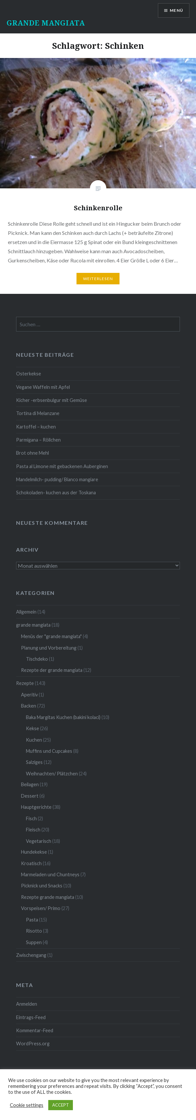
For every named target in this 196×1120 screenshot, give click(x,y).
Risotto (34, 931)
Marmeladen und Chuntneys (50, 874)
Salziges (34, 762)
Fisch (31, 818)
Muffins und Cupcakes (49, 751)
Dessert (29, 796)
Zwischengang (31, 955)
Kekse (32, 728)
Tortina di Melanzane (37, 413)
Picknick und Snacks (41, 885)
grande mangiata (33, 625)
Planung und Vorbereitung (48, 648)
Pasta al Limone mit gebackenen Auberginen (62, 466)
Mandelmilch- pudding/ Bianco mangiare (57, 479)
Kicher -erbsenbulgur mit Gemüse (51, 400)
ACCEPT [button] (60, 1105)
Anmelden (26, 1004)
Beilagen (30, 784)
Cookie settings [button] (26, 1105)
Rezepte (25, 683)
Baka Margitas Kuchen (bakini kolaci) (63, 717)
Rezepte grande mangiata (47, 897)
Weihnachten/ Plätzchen (52, 773)
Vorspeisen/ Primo (40, 908)
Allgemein (26, 612)
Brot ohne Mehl (32, 453)
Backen (28, 706)
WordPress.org (33, 1043)
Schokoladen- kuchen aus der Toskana (56, 492)
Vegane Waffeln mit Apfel (43, 387)
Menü (176, 10)
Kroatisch (31, 863)
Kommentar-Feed (34, 1030)
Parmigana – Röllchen (38, 440)
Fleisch (33, 829)
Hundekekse (34, 852)
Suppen (34, 942)
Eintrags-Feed (31, 1017)
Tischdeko (37, 659)
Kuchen (34, 740)
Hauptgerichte (36, 807)
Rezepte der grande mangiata (51, 670)
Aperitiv (29, 694)
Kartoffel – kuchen (36, 426)
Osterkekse (28, 373)
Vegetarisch (38, 841)
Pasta (32, 919)
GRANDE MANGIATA (46, 23)
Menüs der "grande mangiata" (51, 636)
